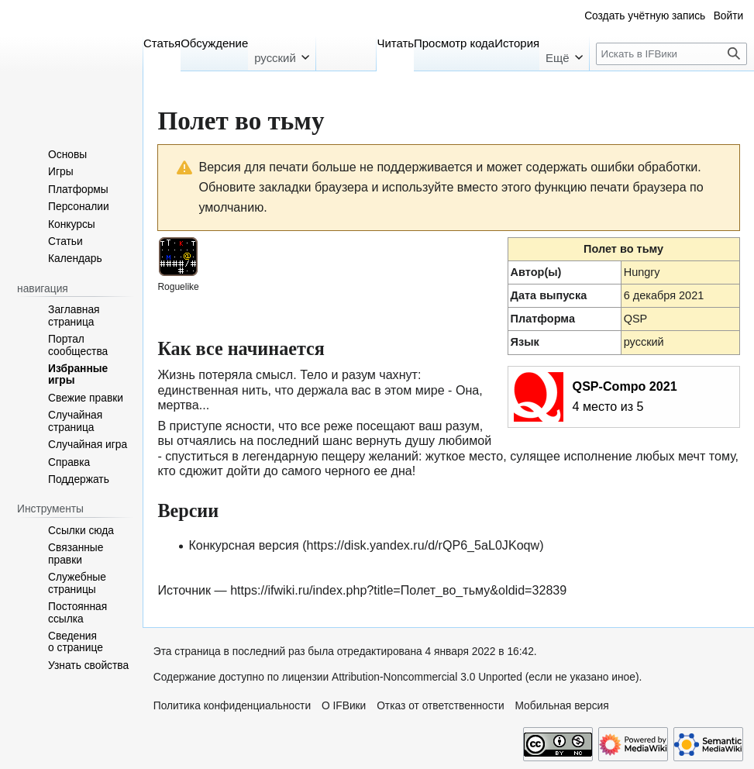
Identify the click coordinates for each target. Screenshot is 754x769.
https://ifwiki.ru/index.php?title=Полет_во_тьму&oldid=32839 (398, 590)
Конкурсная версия (243, 545)
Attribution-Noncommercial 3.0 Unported (427, 677)
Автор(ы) (536, 272)
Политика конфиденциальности (232, 706)
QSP (636, 318)
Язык (525, 342)
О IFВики (344, 706)
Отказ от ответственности (440, 706)
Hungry (642, 272)
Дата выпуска (549, 295)
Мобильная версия (561, 706)
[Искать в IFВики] (671, 54)
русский (644, 342)
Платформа (543, 318)
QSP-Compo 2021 (625, 386)
